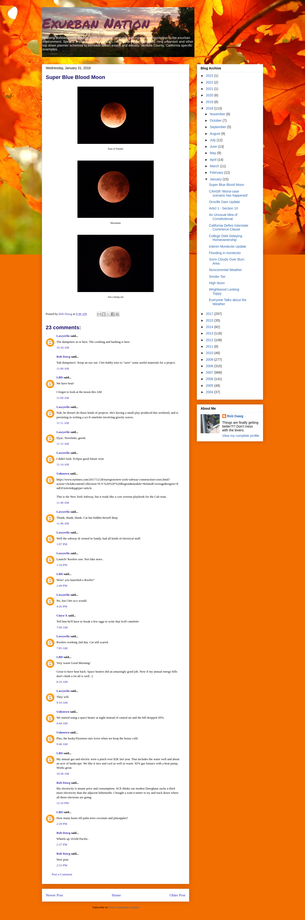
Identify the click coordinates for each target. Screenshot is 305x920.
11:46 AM (62, 523)
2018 (210, 108)
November (218, 114)
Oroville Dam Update (224, 202)
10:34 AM (62, 347)
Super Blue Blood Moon (226, 185)
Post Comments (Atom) (124, 907)
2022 (210, 82)
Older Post (177, 895)
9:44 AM (62, 723)
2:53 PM (61, 865)
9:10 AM (62, 702)
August (215, 134)
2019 (210, 102)
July (213, 140)
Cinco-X (61, 615)
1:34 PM (61, 565)
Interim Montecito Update (227, 246)
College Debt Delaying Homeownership (225, 238)
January (216, 179)
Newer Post (54, 895)
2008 (210, 366)
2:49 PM (61, 585)
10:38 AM (62, 773)
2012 (210, 340)
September (218, 127)
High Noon (217, 283)
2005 (210, 385)
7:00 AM (62, 627)
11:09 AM (62, 398)
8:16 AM (62, 682)
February (217, 172)
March (215, 166)
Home (116, 895)
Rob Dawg (63, 356)
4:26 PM (61, 606)
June (214, 146)
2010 (210, 353)
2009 (210, 359)
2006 (210, 379)
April (213, 160)
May (213, 153)
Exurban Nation (96, 23)
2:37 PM (61, 844)
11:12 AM (62, 443)
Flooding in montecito (225, 253)
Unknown (62, 473)
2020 (210, 95)
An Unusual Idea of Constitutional (223, 217)
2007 (210, 372)
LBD (59, 377)
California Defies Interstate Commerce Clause (228, 227)
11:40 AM (62, 502)
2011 (210, 346)
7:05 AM (62, 648)
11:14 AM (62, 464)
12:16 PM (62, 803)
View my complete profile (240, 436)
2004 (210, 392)
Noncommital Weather (225, 270)
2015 (210, 320)
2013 (210, 333)
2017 (210, 314)
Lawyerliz (63, 336)
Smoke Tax (217, 276)
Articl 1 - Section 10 (223, 208)
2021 (210, 89)
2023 (210, 76)
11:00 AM (62, 368)
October (216, 120)
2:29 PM (61, 824)
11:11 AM (62, 423)
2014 (210, 327)
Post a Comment (62, 874)
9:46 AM (62, 744)
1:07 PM (61, 544)
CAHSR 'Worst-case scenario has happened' (228, 193)
